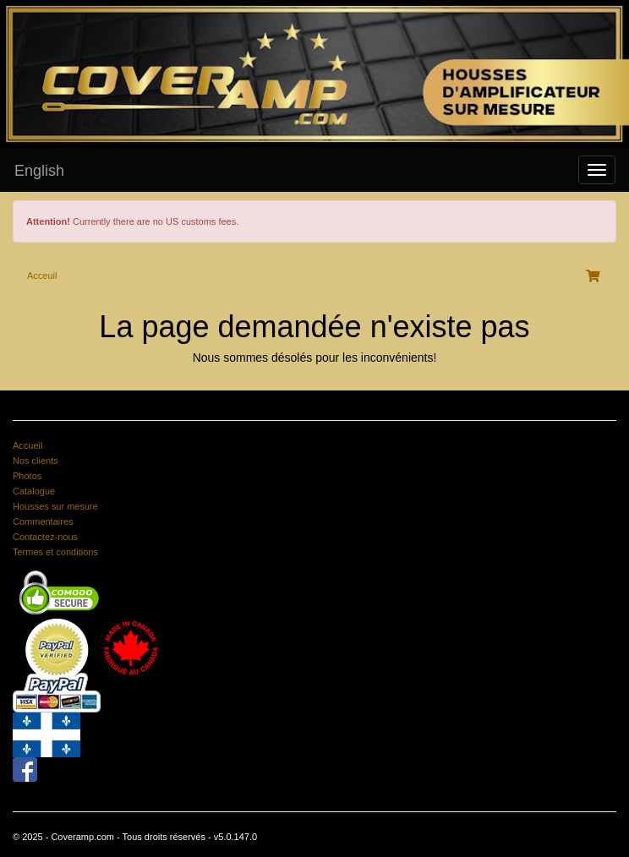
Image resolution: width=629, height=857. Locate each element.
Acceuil (42, 275)
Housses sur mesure (55, 506)
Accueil (27, 445)
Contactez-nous (45, 537)
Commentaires (43, 521)
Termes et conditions (55, 552)
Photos (27, 476)
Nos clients (35, 461)
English (39, 170)
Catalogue (34, 491)
